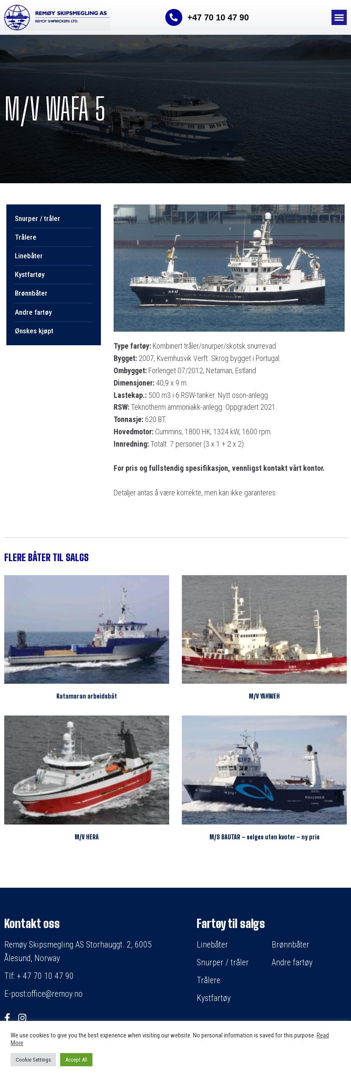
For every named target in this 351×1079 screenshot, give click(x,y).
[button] (339, 17)
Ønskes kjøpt (34, 331)
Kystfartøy (30, 274)
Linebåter (29, 256)
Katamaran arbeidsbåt (86, 696)
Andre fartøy (33, 312)
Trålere (25, 237)
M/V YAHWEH (264, 696)
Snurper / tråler (37, 218)
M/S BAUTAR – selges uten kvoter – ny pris (264, 837)
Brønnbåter (31, 293)
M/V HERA (87, 837)
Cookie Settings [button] (33, 1060)
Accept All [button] (76, 1060)
